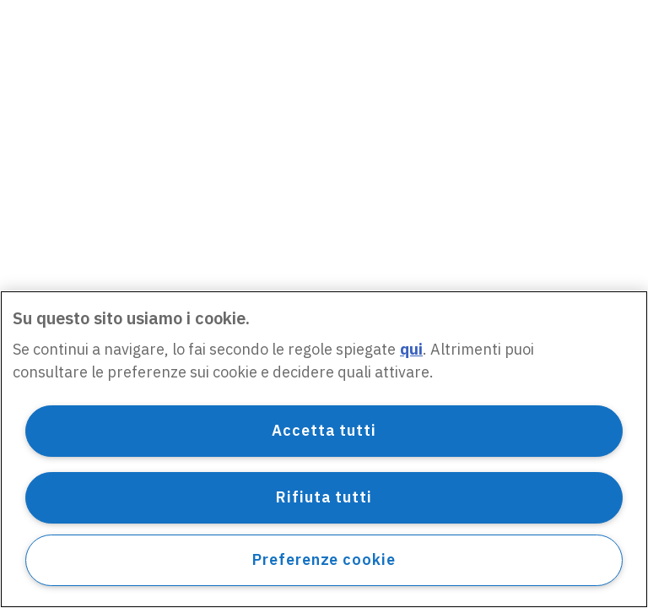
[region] (324, 449)
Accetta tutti (324, 430)
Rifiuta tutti (324, 497)
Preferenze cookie (323, 559)
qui (411, 349)
